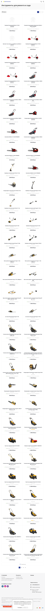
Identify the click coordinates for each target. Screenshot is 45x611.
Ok (24, 607)
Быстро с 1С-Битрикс (7, 606)
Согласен (19, 607)
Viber (8, 586)
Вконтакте (3, 586)
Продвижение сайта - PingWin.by (8, 605)
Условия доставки (19, 578)
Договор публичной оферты (7, 579)
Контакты (3, 577)
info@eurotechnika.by (36, 587)
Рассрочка (18, 575)
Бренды (32, 575)
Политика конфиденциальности (8, 578)
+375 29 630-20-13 (35, 584)
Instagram (5, 586)
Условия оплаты (19, 577)
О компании (4, 575)
